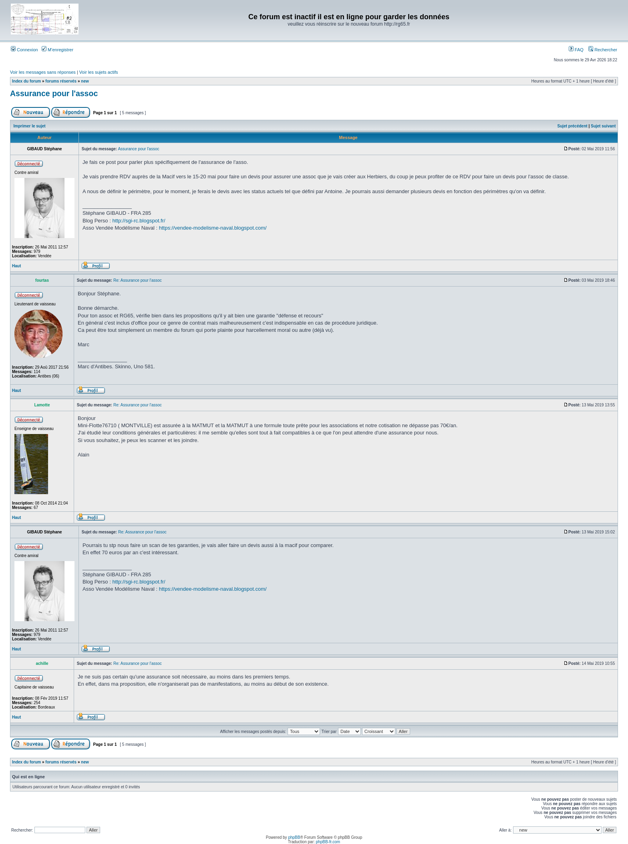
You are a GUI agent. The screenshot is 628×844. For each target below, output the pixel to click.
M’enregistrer (57, 49)
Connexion (24, 49)
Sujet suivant (603, 126)
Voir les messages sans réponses (43, 72)
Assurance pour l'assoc (54, 93)
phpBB (294, 837)
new (85, 81)
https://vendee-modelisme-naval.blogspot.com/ (213, 228)
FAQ (576, 49)
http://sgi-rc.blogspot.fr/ (138, 221)
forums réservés (60, 81)
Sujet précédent (573, 126)
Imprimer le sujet (30, 126)
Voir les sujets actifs (98, 72)
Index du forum (26, 81)
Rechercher (602, 49)
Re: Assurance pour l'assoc (137, 280)
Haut (16, 266)
